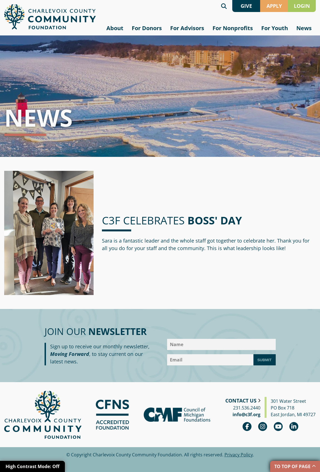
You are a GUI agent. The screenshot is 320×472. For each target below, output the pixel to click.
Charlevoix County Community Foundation (50, 17)
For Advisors (187, 28)
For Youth (274, 28)
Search (223, 6)
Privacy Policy (238, 455)
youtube (278, 426)
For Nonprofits (232, 28)
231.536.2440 (246, 408)
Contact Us (241, 400)
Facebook (247, 426)
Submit (264, 360)
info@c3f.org (246, 414)
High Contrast (32, 466)
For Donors (147, 28)
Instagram (262, 426)
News (304, 28)
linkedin (293, 426)
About (114, 28)
